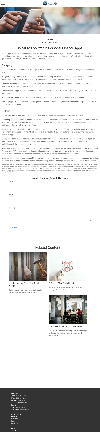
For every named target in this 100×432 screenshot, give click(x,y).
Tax (12, 426)
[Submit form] (14, 227)
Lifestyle (14, 430)
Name (11, 181)
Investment (14, 419)
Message (12, 208)
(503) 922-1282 (21, 396)
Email (11, 194)
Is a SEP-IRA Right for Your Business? (65, 326)
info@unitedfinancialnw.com (20, 409)
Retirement (14, 416)
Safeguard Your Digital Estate (62, 283)
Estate (13, 421)
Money (13, 428)
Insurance (14, 423)
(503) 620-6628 (21, 398)
